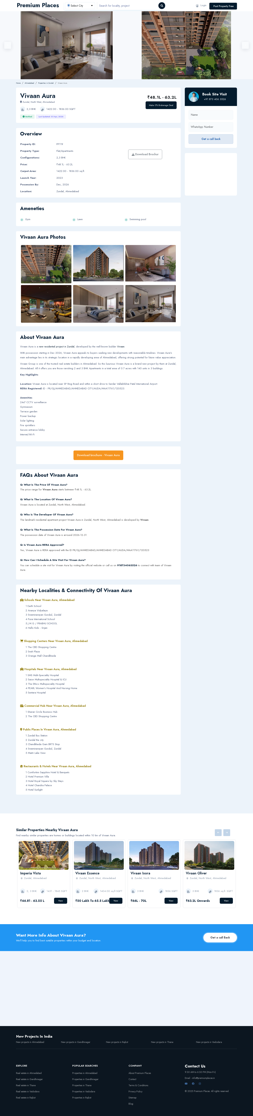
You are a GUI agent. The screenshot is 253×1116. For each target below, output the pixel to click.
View (60, 900)
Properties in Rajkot (81, 1097)
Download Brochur (145, 154)
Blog (131, 1103)
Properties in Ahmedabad (84, 1073)
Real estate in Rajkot (25, 1097)
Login (200, 5)
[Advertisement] (211, 174)
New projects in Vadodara (209, 1042)
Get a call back (211, 139)
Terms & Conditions (138, 1085)
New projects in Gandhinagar (75, 1042)
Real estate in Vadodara (27, 1091)
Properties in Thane (81, 1085)
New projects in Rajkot (117, 1042)
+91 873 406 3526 (215, 99)
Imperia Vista (30, 873)
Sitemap (132, 1097)
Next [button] (245, 45)
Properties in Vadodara (83, 1091)
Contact (132, 1079)
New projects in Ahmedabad (30, 1042)
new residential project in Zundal (56, 346)
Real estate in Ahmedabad (29, 1073)
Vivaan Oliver (196, 873)
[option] (186, 45)
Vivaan (120, 346)
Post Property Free (223, 6)
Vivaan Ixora (140, 873)
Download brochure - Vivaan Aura (98, 455)
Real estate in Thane (26, 1085)
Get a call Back (220, 937)
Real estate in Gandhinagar (29, 1079)
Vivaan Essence (87, 873)
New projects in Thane (162, 1042)
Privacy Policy (135, 1091)
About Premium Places (140, 1073)
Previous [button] (7, 45)
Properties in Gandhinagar (85, 1079)
